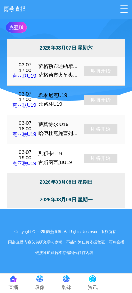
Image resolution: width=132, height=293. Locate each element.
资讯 (92, 282)
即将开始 (101, 70)
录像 (39, 282)
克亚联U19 (24, 76)
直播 (13, 282)
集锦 (66, 282)
